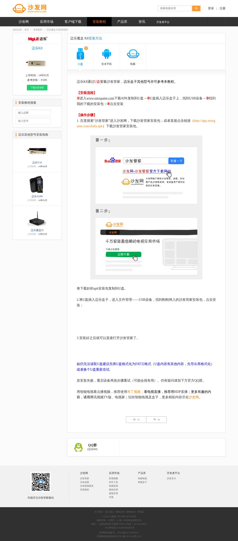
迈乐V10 (37, 162)
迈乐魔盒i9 (37, 230)
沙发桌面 (84, 482)
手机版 (140, 512)
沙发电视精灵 (87, 486)
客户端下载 (73, 22)
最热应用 (113, 489)
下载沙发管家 (37, 87)
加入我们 (109, 512)
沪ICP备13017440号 (126, 516)
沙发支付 (171, 478)
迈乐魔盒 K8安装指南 (57, 29)
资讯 (142, 22)
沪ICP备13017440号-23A (129, 536)
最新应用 (113, 493)
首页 (26, 29)
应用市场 (46, 22)
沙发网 (24, 22)
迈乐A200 (37, 196)
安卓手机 (106, 64)
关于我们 (98, 512)
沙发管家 (84, 478)
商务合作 (120, 512)
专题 (111, 497)
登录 (211, 8)
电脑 (132, 64)
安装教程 (99, 22)
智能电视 (142, 478)
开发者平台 (162, 22)
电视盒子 (142, 482)
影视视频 (113, 478)
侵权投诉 (130, 512)
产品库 (122, 22)
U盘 (83, 56)
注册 (222, 8)
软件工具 (113, 482)
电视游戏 (113, 486)
